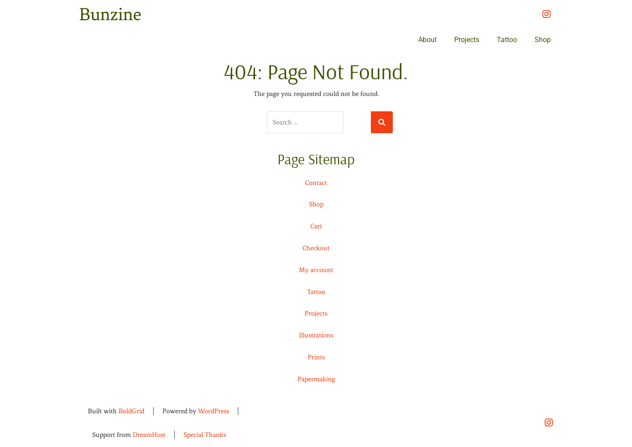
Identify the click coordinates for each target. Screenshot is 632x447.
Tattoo (507, 39)
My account (316, 270)
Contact (316, 183)
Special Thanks (204, 435)
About (427, 39)
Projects (466, 39)
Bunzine (110, 14)
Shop (543, 39)
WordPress (213, 411)
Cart (316, 226)
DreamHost (149, 435)
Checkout (316, 248)
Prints (316, 357)
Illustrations (316, 335)
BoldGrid (131, 411)
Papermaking (316, 379)
